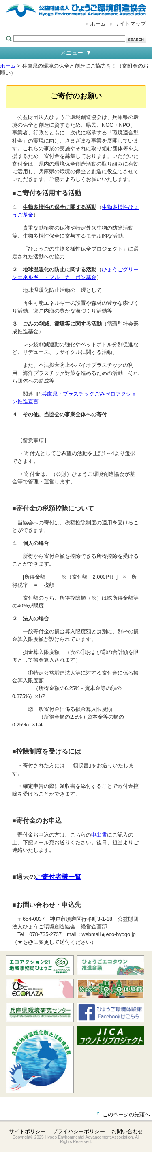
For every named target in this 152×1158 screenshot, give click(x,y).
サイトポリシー (27, 1131)
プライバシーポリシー (78, 1131)
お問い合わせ (127, 1131)
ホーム (98, 24)
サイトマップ (130, 24)
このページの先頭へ (126, 1114)
